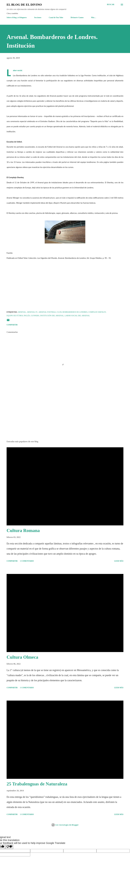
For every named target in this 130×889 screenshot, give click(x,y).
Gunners (35, 316)
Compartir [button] (12, 325)
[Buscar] (110, 4)
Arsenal (22, 312)
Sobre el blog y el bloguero (17, 17)
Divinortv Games (77, 17)
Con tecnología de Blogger (65, 825)
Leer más (118, 561)
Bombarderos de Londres (74, 312)
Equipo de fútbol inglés (18, 316)
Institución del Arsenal (52, 316)
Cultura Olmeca (22, 657)
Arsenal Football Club (50, 312)
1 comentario (27, 561)
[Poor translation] (9, 847)
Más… (93, 17)
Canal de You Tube (56, 17)
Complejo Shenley (97, 312)
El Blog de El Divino (24, 4)
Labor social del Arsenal (77, 316)
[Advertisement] (65, 418)
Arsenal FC (32, 312)
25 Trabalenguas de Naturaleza (37, 783)
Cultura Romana (23, 530)
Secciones (37, 17)
